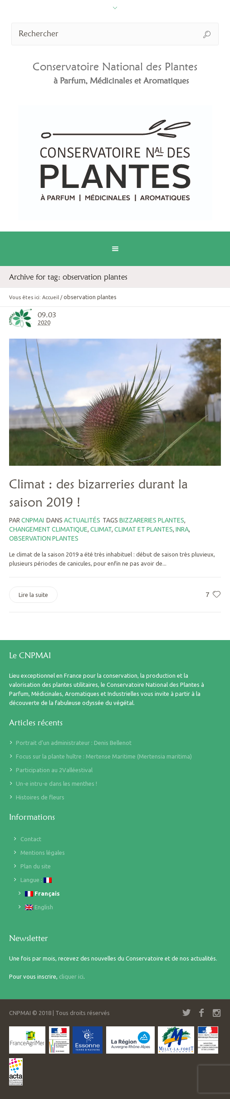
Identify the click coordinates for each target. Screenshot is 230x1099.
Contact (30, 839)
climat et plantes (143, 529)
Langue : (36, 880)
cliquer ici (71, 976)
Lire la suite (33, 594)
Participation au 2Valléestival (54, 770)
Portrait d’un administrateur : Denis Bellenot (74, 742)
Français (42, 893)
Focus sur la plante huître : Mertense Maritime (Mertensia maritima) (104, 756)
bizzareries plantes (151, 520)
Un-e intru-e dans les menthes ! (56, 783)
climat (101, 529)
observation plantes (43, 538)
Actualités (82, 520)
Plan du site (35, 866)
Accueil (50, 297)
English (39, 907)
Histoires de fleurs (40, 797)
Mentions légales (42, 852)
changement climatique (48, 529)
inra (182, 529)
